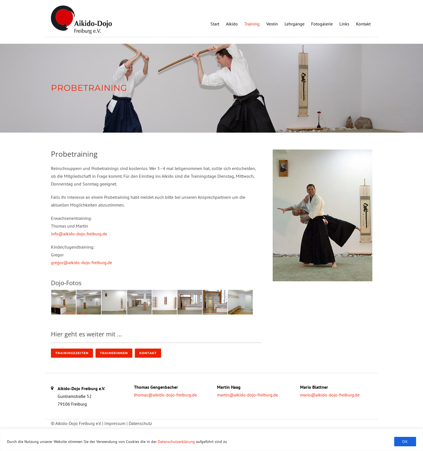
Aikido (232, 24)
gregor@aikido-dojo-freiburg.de (81, 262)
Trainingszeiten (72, 353)
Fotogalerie (322, 24)
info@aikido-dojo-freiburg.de (79, 233)
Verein (272, 24)
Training (252, 24)
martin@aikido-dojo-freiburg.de (247, 395)
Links (344, 24)
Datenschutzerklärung (176, 441)
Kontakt (363, 24)
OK (405, 441)
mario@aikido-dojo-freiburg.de (330, 395)
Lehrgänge (295, 24)
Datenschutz (140, 423)
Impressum (114, 423)
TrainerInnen (114, 353)
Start (214, 24)
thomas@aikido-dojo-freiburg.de (165, 395)
